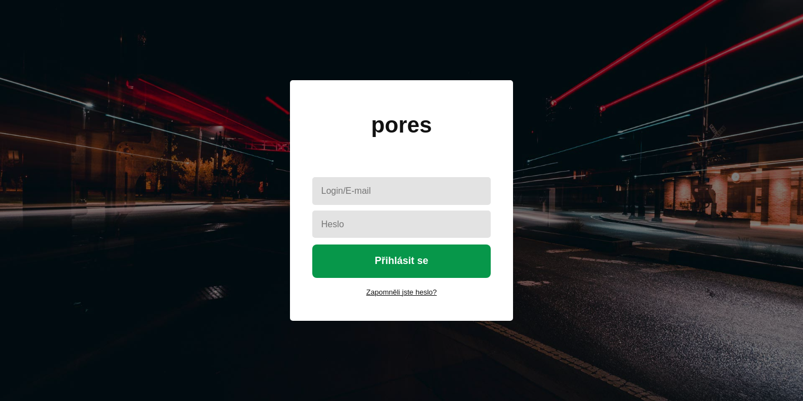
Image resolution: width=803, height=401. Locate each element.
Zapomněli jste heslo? (401, 292)
